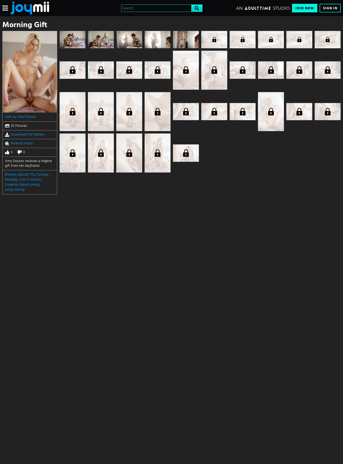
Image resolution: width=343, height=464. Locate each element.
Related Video (19, 143)
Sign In (330, 8)
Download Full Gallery (25, 135)
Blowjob (11, 179)
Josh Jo (10, 116)
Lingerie (11, 184)
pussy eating (14, 189)
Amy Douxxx (26, 116)
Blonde (10, 174)
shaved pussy (29, 184)
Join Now (304, 8)
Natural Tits (26, 174)
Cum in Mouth (30, 179)
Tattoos (42, 174)
